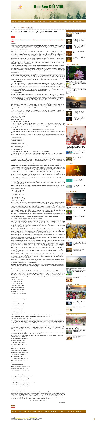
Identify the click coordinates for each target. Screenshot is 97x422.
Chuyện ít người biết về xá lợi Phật (78, 52)
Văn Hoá (29, 21)
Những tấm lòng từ (73, 314)
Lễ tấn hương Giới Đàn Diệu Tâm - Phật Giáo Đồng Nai (76, 239)
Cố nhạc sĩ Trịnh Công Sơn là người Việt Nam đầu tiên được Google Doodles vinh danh (78, 40)
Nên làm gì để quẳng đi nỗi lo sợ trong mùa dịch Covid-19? (79, 186)
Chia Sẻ (70, 254)
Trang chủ (16, 27)
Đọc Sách (14, 24)
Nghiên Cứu (45, 21)
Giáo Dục (39, 21)
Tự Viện (55, 21)
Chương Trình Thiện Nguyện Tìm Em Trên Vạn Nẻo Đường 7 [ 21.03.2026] (75, 328)
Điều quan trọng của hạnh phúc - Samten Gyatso (75, 208)
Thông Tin (19, 21)
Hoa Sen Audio (78, 21)
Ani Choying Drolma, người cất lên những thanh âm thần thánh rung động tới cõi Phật (78, 46)
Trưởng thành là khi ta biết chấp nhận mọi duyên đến (75, 269)
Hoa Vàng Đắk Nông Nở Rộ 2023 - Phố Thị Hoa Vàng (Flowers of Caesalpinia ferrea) (79, 302)
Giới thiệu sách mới (73, 64)
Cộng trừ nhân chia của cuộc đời (79, 210)
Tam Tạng (50, 21)
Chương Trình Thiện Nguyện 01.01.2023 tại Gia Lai (78, 308)
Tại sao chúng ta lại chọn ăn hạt (73, 177)
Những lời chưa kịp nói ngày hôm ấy (74, 299)
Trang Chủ (14, 21)
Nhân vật (70, 124)
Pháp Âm (65, 21)
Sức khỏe (70, 163)
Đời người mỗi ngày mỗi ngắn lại (79, 216)
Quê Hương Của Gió (77, 33)
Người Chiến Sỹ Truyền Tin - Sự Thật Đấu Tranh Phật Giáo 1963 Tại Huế (79, 158)
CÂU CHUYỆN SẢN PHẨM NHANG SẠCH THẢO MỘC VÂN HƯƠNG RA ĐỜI (79, 152)
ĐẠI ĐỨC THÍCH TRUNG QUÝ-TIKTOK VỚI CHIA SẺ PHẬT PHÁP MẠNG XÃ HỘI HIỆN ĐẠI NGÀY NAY (75, 148)
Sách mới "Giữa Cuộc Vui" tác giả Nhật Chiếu (79, 90)
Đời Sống (34, 21)
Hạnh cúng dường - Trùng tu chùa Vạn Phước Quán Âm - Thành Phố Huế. (79, 243)
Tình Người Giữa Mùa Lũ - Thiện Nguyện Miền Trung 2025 (79, 331)
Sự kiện (70, 223)
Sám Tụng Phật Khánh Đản (78, 271)
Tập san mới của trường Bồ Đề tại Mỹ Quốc (79, 84)
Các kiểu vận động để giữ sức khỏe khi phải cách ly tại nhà (78, 180)
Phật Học (25, 21)
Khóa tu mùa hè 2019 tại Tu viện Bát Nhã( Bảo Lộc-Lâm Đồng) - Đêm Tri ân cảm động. (79, 249)
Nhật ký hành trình (73, 284)
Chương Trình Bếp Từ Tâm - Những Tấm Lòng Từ (78, 337)
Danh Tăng (30, 27)
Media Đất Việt (71, 21)
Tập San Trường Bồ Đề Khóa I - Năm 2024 (75, 81)
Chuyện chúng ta (76, 277)
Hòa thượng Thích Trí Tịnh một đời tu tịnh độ (79, 58)
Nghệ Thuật (60, 21)
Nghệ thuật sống (72, 191)
